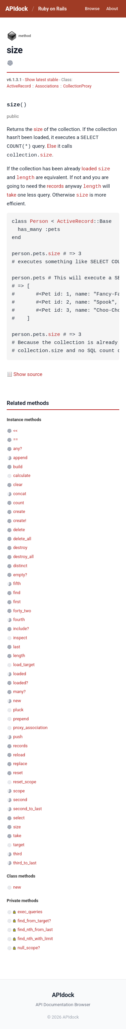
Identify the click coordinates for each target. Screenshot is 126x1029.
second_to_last (27, 806)
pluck (18, 707)
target (18, 842)
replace (20, 761)
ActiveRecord (19, 86)
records (55, 185)
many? (19, 689)
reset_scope (24, 779)
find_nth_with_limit (35, 936)
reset (18, 770)
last (16, 644)
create (19, 509)
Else (51, 146)
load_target (24, 662)
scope (19, 788)
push (18, 734)
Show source (27, 372)
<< (15, 428)
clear (18, 482)
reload (19, 752)
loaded (89, 168)
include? (21, 626)
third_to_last (24, 860)
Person (39, 219)
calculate (21, 473)
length (25, 176)
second (20, 797)
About (112, 8)
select (19, 815)
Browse (92, 8)
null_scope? (28, 945)
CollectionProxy (77, 86)
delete (19, 527)
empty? (20, 572)
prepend (21, 716)
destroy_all (23, 554)
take (11, 193)
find (16, 590)
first (16, 599)
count (18, 500)
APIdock (16, 8)
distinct (20, 563)
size (38, 129)
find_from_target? (34, 918)
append (20, 455)
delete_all (22, 536)
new (17, 698)
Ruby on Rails (52, 8)
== (15, 437)
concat (19, 491)
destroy (20, 545)
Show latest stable (42, 79)
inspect (20, 635)
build (18, 464)
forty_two (22, 608)
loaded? (20, 680)
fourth (19, 617)
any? (17, 446)
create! (19, 518)
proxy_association (30, 725)
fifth (17, 581)
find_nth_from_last (35, 927)
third (17, 851)
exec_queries (29, 909)
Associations (47, 86)
